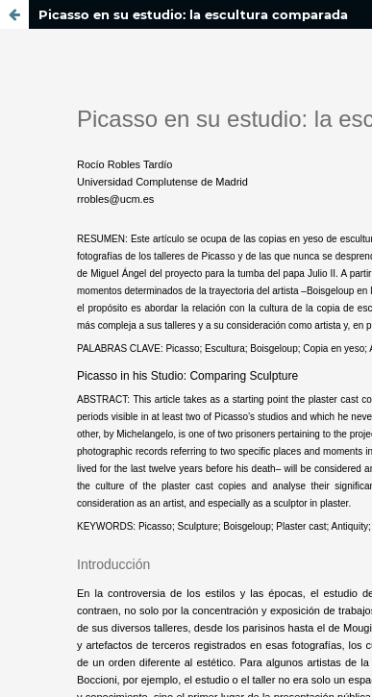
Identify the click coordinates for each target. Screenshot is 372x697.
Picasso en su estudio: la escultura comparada (193, 14)
